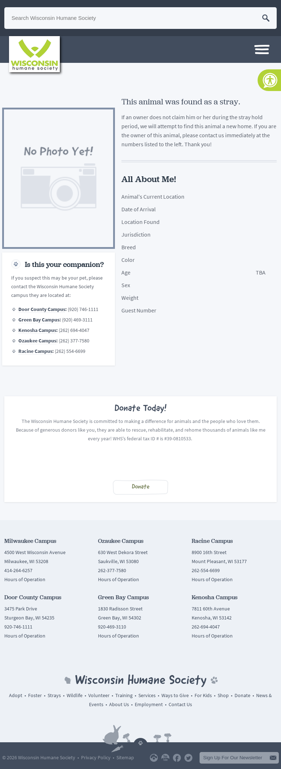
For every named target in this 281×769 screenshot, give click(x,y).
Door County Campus (41, 309)
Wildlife (74, 695)
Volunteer (99, 695)
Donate (141, 487)
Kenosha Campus (37, 330)
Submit (273, 758)
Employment (149, 704)
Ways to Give (175, 695)
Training (124, 695)
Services (147, 695)
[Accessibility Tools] (269, 80)
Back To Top (140, 741)
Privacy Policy (96, 757)
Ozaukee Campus (37, 340)
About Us (119, 704)
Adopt (15, 695)
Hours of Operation (24, 579)
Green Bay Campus (38, 319)
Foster (35, 695)
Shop (223, 695)
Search (266, 18)
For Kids (203, 695)
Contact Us (180, 704)
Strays (54, 695)
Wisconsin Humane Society (34, 54)
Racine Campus (35, 351)
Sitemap (125, 757)
